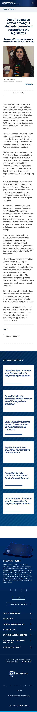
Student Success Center (15, 635)
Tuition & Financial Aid (14, 624)
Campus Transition (18, 604)
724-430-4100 (26, 662)
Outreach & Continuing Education (14, 641)
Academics (8, 619)
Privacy (5, 686)
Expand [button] (29, 84)
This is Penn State (11, 613)
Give (18, 598)
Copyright (19, 690)
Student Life (9, 630)
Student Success (12, 336)
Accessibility (28, 686)
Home (5, 9)
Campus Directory (12, 647)
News (12, 9)
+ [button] (30, 613)
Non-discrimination (16, 686)
